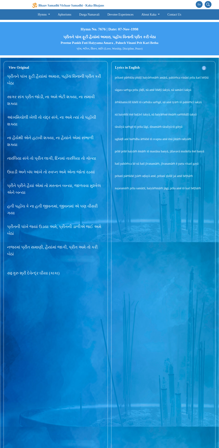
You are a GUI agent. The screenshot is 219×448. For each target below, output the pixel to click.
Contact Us (174, 14)
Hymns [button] (43, 14)
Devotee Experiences (120, 14)
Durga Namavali (89, 14)
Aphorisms (64, 14)
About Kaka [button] (149, 14)
